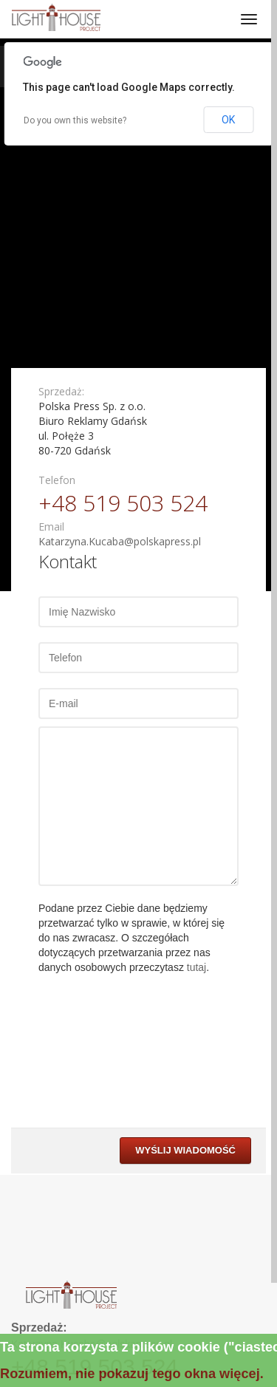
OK (228, 120)
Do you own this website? (75, 120)
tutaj (196, 967)
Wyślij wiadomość (185, 1150)
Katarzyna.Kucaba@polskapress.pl (119, 541)
